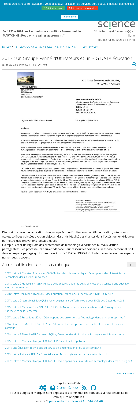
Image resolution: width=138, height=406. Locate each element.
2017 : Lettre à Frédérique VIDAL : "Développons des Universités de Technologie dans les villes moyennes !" (65, 317)
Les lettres (89, 47)
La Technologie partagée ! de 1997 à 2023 (46, 47)
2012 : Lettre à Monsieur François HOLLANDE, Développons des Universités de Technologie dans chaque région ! (68, 361)
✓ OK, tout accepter (53, 8)
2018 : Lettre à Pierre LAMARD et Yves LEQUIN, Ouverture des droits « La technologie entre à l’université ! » (64, 334)
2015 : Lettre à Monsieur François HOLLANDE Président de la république (45, 341)
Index (6, 47)
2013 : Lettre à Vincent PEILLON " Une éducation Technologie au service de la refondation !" (56, 354)
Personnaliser (70, 16)
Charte (61, 387)
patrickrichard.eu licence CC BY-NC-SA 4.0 (76, 401)
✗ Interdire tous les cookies (82, 8)
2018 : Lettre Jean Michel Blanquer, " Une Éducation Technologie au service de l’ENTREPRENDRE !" (59, 294)
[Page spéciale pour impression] (132, 64)
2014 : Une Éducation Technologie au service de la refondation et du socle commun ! (53, 347)
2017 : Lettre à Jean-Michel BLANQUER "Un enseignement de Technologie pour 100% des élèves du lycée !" (65, 300)
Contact (73, 387)
